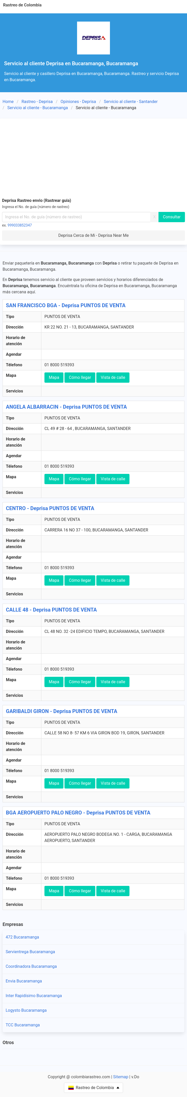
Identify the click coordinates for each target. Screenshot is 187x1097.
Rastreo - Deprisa (37, 101)
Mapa (54, 377)
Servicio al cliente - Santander (130, 101)
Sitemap (120, 1076)
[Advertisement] (93, 159)
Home (8, 101)
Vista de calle (113, 377)
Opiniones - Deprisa (78, 101)
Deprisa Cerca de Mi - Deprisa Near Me (93, 235)
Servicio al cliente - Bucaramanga (37, 107)
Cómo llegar (80, 377)
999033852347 (20, 225)
